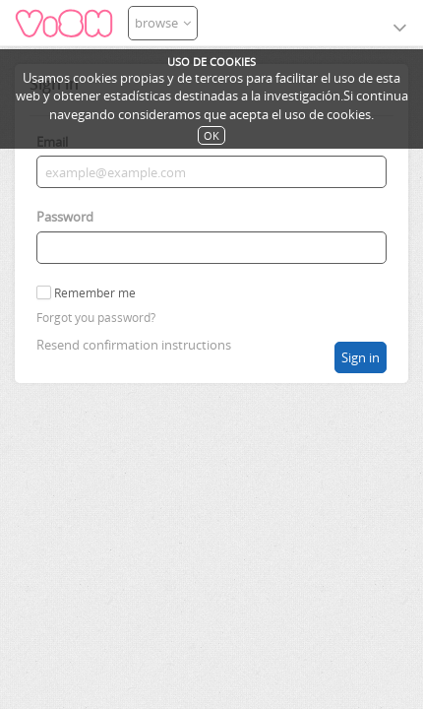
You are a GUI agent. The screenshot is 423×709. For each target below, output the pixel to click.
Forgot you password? (95, 317)
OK (211, 135)
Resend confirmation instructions (133, 345)
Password (64, 217)
